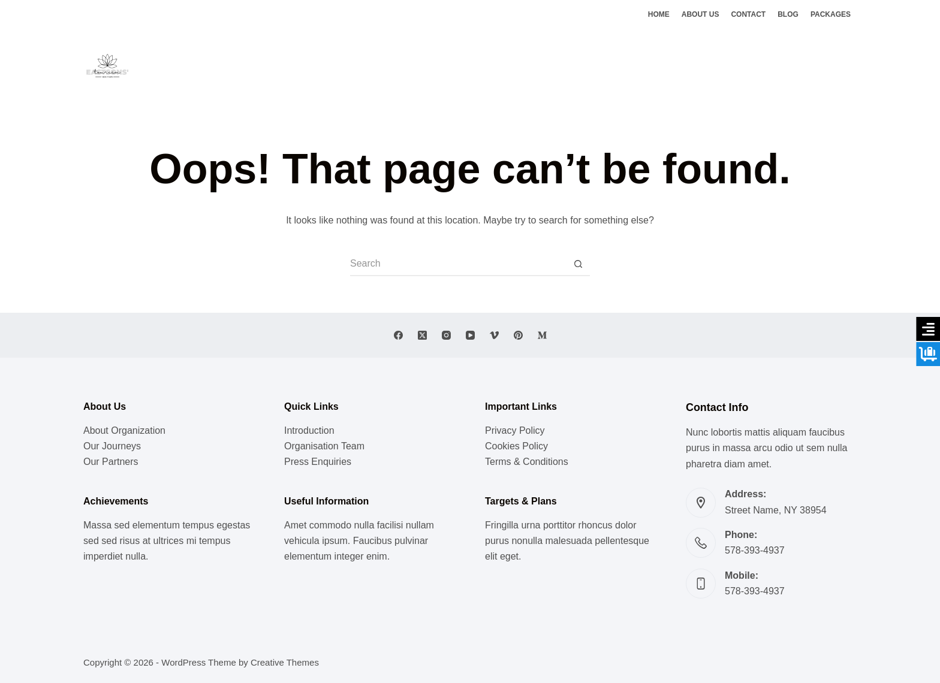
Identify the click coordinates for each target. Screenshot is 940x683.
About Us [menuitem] (700, 14)
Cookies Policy (516, 446)
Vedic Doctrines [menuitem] (501, 65)
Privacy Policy (515, 430)
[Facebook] (816, 66)
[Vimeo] (494, 335)
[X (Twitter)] (834, 66)
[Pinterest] (518, 335)
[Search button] (578, 264)
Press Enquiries (317, 462)
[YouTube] (470, 335)
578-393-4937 (755, 550)
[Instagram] (852, 66)
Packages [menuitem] (831, 14)
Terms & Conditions (526, 462)
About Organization (124, 430)
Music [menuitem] (329, 65)
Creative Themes (285, 662)
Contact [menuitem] (748, 14)
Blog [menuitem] (788, 14)
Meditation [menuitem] (431, 65)
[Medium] (542, 335)
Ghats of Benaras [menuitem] (586, 65)
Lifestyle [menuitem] (374, 65)
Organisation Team (324, 446)
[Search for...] (458, 264)
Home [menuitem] (659, 14)
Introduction (309, 430)
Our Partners (110, 462)
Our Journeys (112, 446)
